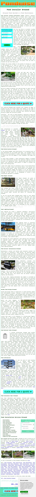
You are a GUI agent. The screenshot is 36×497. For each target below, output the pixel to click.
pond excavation (12, 345)
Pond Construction (17, 462)
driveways (22, 443)
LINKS (21, 6)
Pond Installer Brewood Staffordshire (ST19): (12, 15)
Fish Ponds (3, 466)
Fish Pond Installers (13, 463)
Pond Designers (18, 465)
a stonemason (9, 443)
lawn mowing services (30, 445)
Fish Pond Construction (28, 465)
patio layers (15, 441)
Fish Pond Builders (13, 466)
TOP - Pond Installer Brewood (8, 478)
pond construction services (18, 355)
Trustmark (9, 381)
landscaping (10, 446)
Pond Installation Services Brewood (14, 417)
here (20, 377)
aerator (28, 273)
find (5, 398)
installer (31, 93)
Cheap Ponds (11, 465)
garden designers (5, 447)
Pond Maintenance (27, 462)
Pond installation (8, 405)
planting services (28, 442)
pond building (18, 114)
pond (29, 30)
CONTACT (28, 6)
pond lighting (23, 238)
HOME (18, 6)
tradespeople (4, 448)
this (20, 376)
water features (23, 36)
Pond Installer (8, 462)
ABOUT (24, 6)
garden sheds (20, 447)
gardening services (24, 446)
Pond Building (24, 471)
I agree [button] (22, 491)
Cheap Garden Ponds (27, 470)
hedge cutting (14, 445)
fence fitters (29, 441)
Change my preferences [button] (24, 493)
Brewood (3, 130)
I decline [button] (26, 491)
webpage (8, 383)
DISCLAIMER (32, 6)
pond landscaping (30, 338)
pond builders (20, 140)
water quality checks (19, 350)
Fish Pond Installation (25, 466)
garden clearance (10, 442)
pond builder (31, 332)
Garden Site (9, 375)
